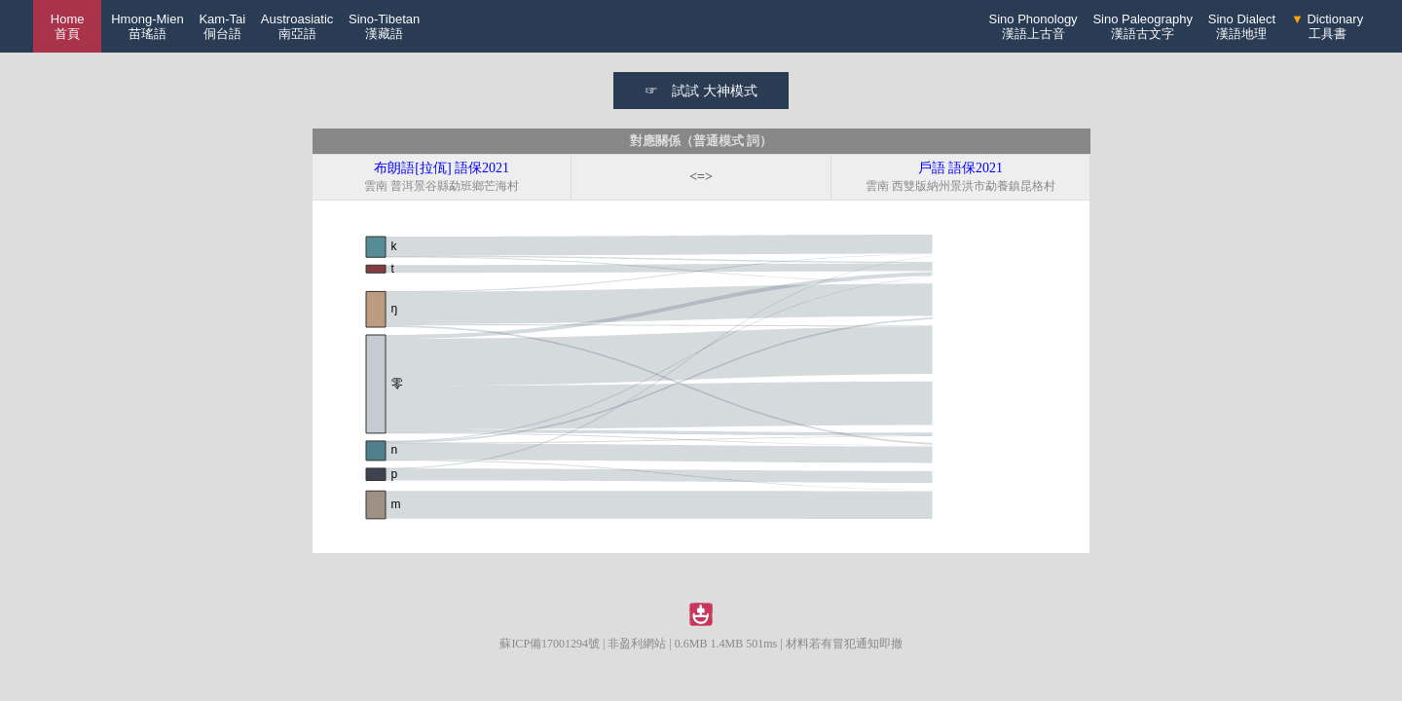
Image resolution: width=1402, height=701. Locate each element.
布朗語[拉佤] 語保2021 (441, 168)
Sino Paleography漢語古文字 (1142, 26)
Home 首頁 (68, 26)
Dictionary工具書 (1327, 26)
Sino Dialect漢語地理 (1241, 26)
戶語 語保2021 (961, 168)
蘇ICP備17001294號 (549, 643)
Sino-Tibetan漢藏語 (384, 26)
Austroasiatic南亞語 (297, 26)
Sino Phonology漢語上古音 (1033, 26)
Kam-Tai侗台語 (222, 26)
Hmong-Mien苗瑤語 (147, 26)
